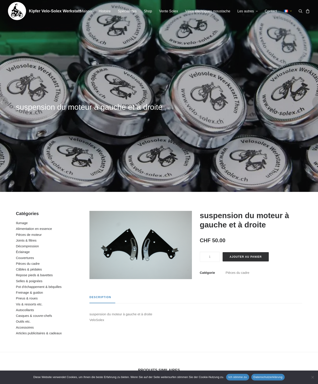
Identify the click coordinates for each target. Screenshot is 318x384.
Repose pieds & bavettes (34, 163)
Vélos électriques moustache (207, 11)
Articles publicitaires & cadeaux (39, 221)
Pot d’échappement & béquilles (39, 174)
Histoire (105, 11)
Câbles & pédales (29, 157)
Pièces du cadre (28, 151)
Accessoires (25, 215)
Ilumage (22, 110)
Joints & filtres (26, 128)
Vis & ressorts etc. (29, 192)
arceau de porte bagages (274, 322)
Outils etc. (23, 209)
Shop (148, 11)
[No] (312, 377)
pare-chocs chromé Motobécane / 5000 (197, 322)
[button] (301, 11)
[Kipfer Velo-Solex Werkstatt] (17, 11)
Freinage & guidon (29, 180)
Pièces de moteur (29, 122)
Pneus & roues (27, 186)
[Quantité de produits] (210, 144)
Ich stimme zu (237, 377)
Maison (86, 11)
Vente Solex (168, 11)
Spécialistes (127, 11)
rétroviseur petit (120, 322)
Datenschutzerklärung (268, 377)
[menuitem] (86, 11)
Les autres (247, 11)
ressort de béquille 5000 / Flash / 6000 (44, 322)
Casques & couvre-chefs (34, 203)
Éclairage (23, 139)
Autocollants (25, 197)
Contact (271, 11)
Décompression (27, 134)
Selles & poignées (29, 168)
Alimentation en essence (34, 116)
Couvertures (25, 145)
